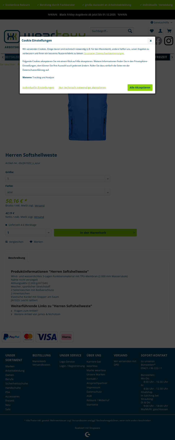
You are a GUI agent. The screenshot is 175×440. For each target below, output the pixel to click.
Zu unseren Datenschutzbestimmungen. (104, 53)
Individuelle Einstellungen (38, 87)
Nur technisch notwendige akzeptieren (82, 87)
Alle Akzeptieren (140, 87)
